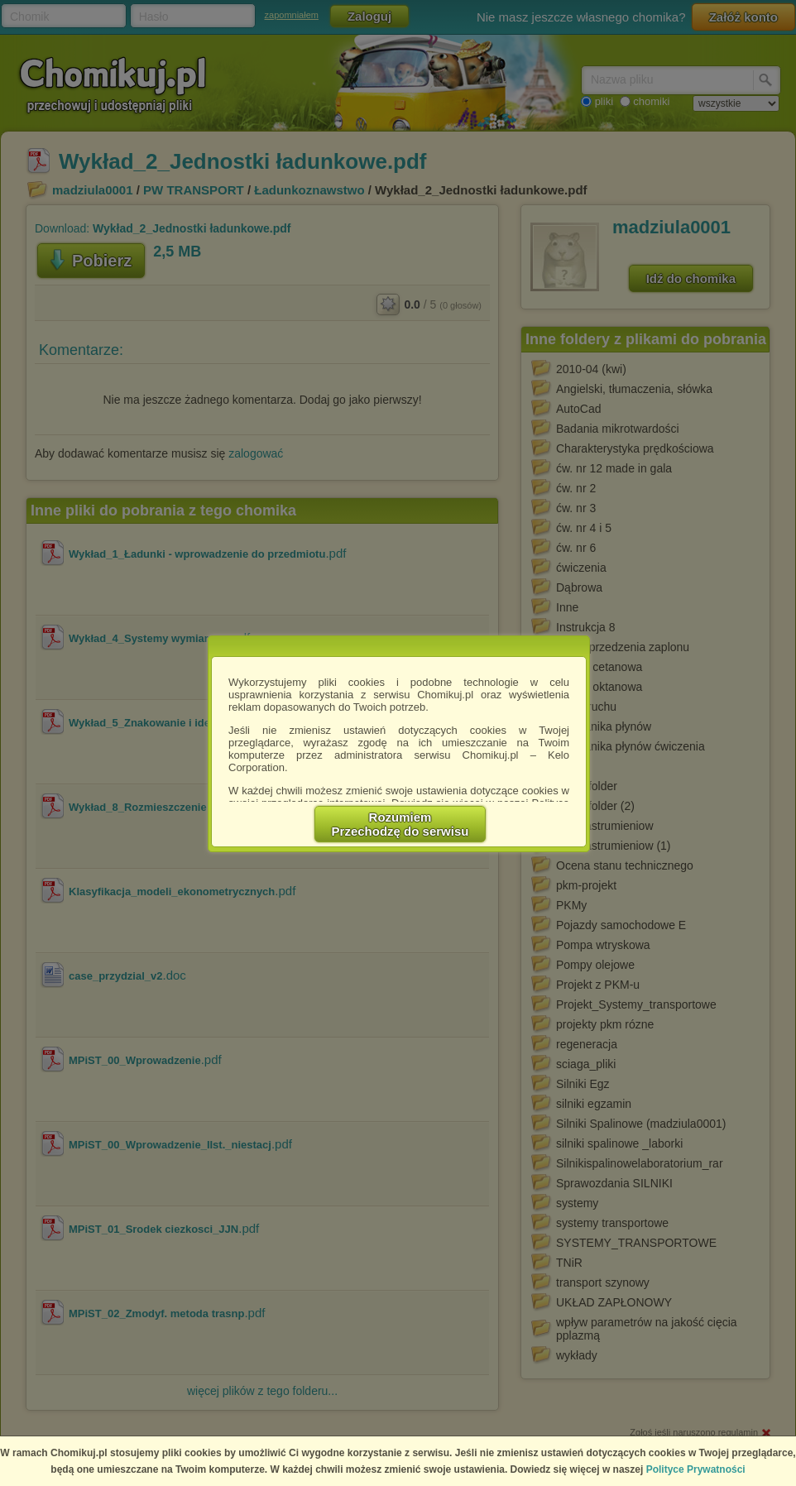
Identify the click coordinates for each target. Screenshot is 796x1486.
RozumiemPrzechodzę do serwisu (400, 824)
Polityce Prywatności (696, 1469)
